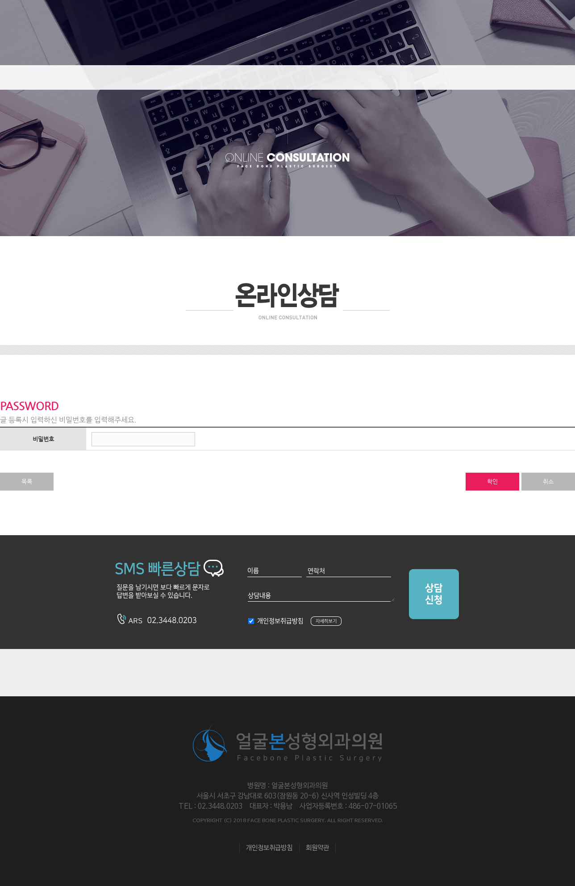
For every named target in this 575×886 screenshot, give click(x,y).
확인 (492, 481)
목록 (26, 481)
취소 (548, 481)
